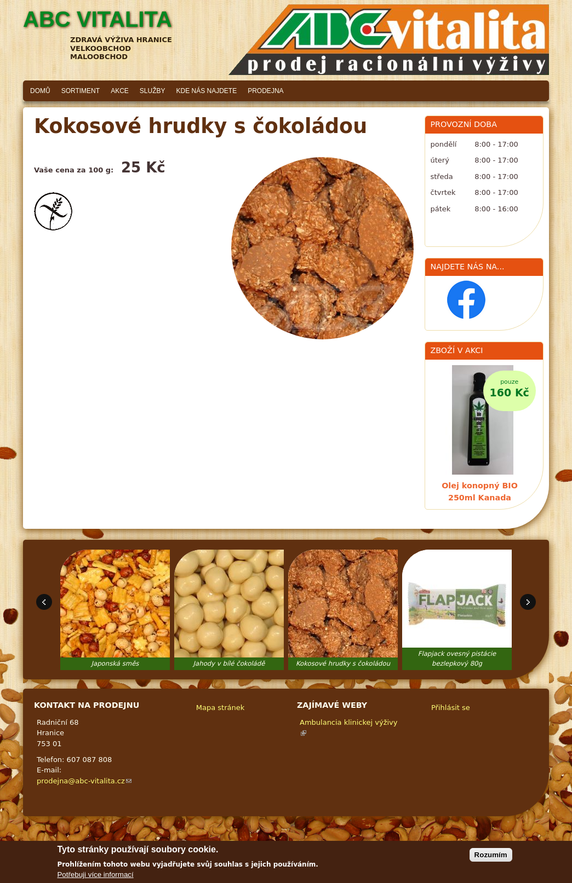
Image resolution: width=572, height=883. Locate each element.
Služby (152, 91)
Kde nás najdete (206, 91)
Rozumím (490, 855)
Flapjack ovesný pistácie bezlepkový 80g (457, 658)
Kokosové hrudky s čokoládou (343, 663)
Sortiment (80, 91)
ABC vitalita (97, 19)
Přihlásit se (450, 707)
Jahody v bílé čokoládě (229, 663)
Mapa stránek (220, 707)
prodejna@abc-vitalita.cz (84, 781)
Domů (40, 91)
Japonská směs (115, 663)
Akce (120, 91)
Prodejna (265, 91)
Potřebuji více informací (95, 874)
